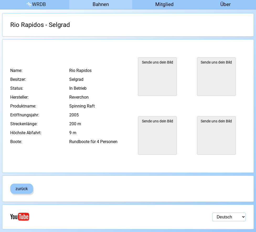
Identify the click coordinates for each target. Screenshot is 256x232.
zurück (21, 188)
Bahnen (101, 4)
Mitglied (164, 4)
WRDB (35, 4)
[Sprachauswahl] (229, 217)
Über (225, 4)
